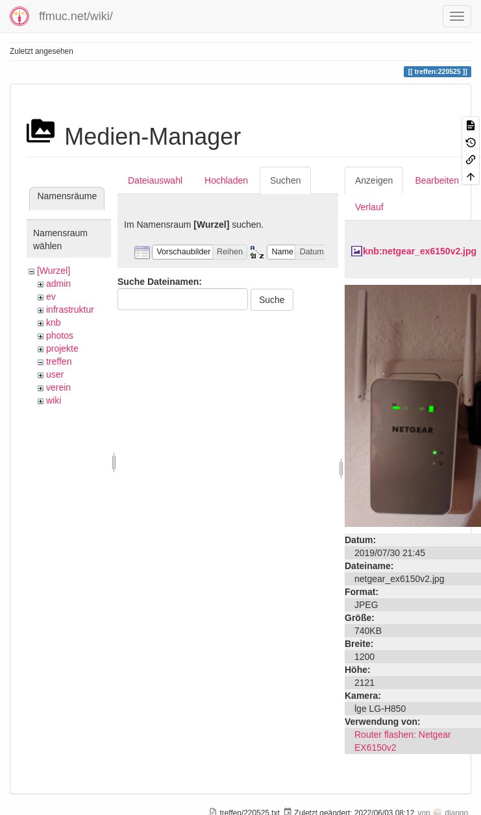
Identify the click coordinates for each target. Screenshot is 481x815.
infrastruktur (70, 309)
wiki (53, 400)
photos (59, 335)
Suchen (285, 180)
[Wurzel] (53, 270)
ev (51, 296)
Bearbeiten (437, 180)
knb (53, 322)
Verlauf (369, 207)
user (55, 374)
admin (58, 283)
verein (58, 387)
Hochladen (226, 180)
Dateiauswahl (155, 180)
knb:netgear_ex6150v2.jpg (419, 251)
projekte (62, 348)
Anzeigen (374, 180)
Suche (272, 300)
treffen (58, 361)
